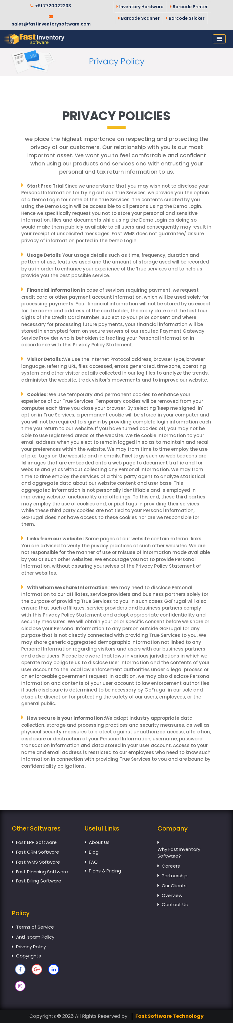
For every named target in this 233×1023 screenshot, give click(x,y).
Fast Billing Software (38, 881)
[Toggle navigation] (219, 38)
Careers (171, 866)
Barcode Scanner (139, 18)
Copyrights (28, 956)
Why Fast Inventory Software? (178, 852)
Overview (172, 895)
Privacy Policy (31, 946)
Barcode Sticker (185, 18)
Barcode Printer (189, 7)
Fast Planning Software (42, 871)
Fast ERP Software (36, 842)
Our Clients (174, 885)
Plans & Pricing (105, 871)
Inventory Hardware (140, 7)
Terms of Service (35, 927)
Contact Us (175, 904)
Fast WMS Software (38, 862)
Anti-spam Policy (35, 937)
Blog (94, 852)
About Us (99, 842)
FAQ (93, 862)
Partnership (174, 875)
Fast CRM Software (37, 852)
